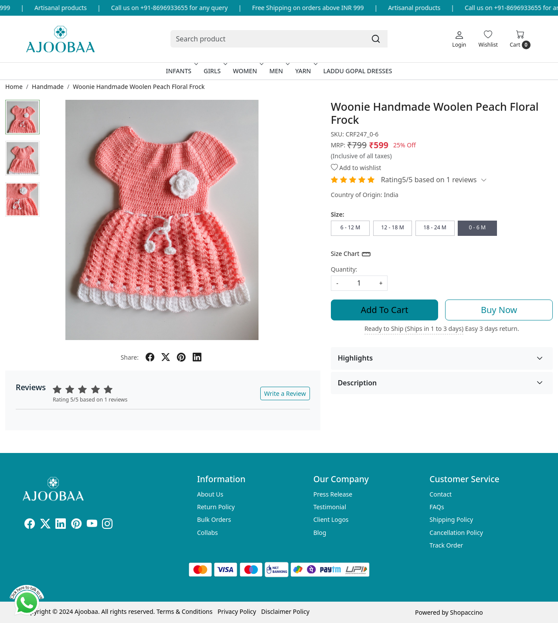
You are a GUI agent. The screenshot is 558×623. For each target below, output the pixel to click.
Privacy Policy (237, 611)
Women (247, 71)
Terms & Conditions (185, 611)
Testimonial (329, 507)
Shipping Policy (451, 519)
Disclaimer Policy (285, 611)
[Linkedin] (61, 525)
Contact (440, 494)
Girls (214, 71)
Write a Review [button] (285, 393)
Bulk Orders (214, 519)
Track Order (446, 545)
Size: (337, 214)
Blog (320, 532)
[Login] (459, 39)
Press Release (333, 494)
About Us (210, 494)
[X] (45, 525)
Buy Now (499, 310)
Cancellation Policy (456, 532)
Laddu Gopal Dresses (357, 71)
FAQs (436, 507)
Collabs (207, 532)
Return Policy (216, 507)
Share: (130, 357)
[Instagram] (107, 525)
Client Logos (331, 519)
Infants (181, 71)
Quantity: (344, 269)
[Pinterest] (76, 525)
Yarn (305, 71)
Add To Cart (384, 310)
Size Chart (351, 254)
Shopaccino (466, 612)
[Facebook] (30, 525)
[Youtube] (92, 525)
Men (278, 71)
